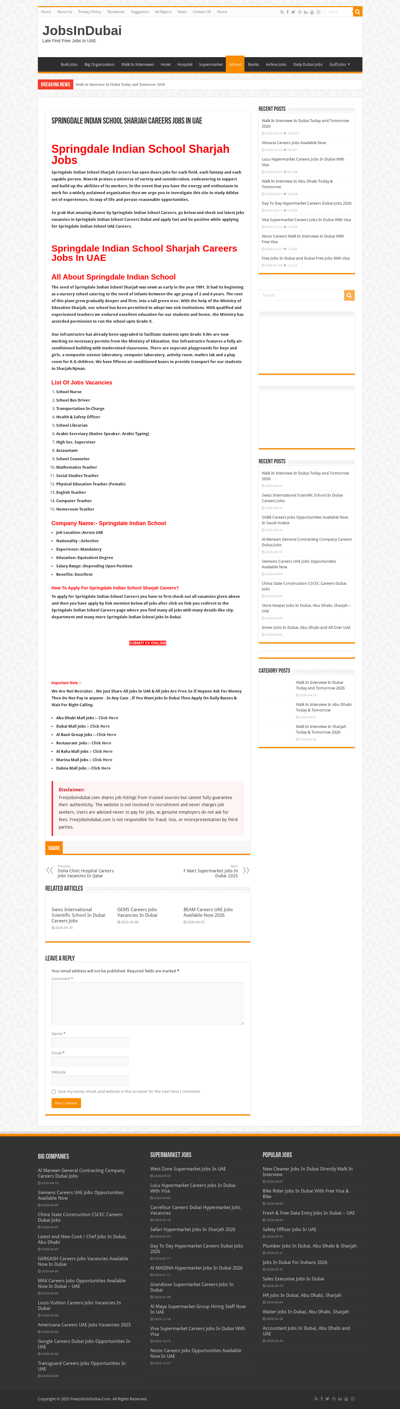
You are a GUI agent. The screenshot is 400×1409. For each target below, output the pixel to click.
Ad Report (163, 12)
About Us (64, 12)
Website (59, 1072)
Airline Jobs (276, 64)
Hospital (184, 64)
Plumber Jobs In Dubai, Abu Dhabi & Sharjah (310, 1246)
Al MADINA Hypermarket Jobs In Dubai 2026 (196, 1268)
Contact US (202, 12)
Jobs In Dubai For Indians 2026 (295, 1262)
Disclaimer (116, 12)
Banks (253, 64)
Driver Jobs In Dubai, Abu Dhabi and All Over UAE (306, 627)
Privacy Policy (89, 12)
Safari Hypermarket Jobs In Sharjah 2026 (192, 1229)
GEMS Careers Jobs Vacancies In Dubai (137, 912)
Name (59, 1033)
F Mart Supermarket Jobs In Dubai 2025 (206, 871)
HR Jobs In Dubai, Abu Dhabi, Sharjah (302, 1295)
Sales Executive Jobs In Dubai (293, 1279)
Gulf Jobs (338, 64)
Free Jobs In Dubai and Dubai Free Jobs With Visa (306, 258)
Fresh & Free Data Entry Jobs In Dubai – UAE (309, 1213)
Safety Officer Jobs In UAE (289, 1229)
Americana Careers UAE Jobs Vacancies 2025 (84, 1325)
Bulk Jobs (69, 64)
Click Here (106, 734)
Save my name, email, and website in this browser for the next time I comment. (129, 1091)
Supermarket (211, 64)
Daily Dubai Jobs (308, 64)
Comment (62, 978)
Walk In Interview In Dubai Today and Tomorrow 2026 (120, 84)
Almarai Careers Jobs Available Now (294, 142)
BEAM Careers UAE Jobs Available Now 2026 (208, 912)
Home (46, 12)
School (235, 64)
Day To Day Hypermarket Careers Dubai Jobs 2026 (307, 203)
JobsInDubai (82, 30)
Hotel (165, 64)
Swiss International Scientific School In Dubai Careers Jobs (78, 915)
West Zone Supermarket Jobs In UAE (188, 1169)
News (182, 12)
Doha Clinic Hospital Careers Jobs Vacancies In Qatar (89, 871)
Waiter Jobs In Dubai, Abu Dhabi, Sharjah (306, 1312)
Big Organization (99, 64)
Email (58, 1053)
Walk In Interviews (137, 64)
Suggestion (140, 12)
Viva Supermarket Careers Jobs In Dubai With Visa (306, 219)
